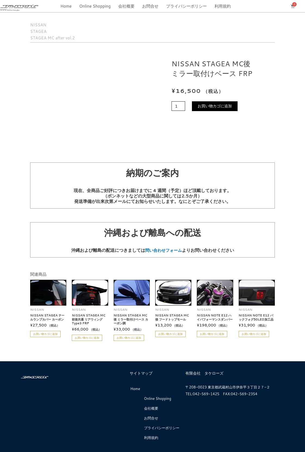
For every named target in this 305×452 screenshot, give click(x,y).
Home (65, 6)
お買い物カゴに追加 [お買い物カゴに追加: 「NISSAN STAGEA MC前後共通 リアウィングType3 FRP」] (87, 338)
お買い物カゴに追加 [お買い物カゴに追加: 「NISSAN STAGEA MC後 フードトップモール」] (170, 333)
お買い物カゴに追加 (217, 106)
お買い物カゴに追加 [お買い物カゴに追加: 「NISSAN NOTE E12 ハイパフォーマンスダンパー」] (212, 333)
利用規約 (222, 6)
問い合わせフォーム (163, 250)
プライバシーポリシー (186, 6)
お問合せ (150, 6)
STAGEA (43, 30)
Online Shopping (95, 6)
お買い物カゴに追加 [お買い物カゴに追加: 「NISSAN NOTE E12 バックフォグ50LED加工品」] (254, 333)
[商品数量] (179, 106)
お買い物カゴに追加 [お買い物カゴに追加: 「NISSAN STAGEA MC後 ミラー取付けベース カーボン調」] (129, 338)
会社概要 (126, 6)
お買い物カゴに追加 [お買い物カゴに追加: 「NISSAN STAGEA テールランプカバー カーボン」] (45, 333)
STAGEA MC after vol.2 (66, 37)
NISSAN (43, 24)
